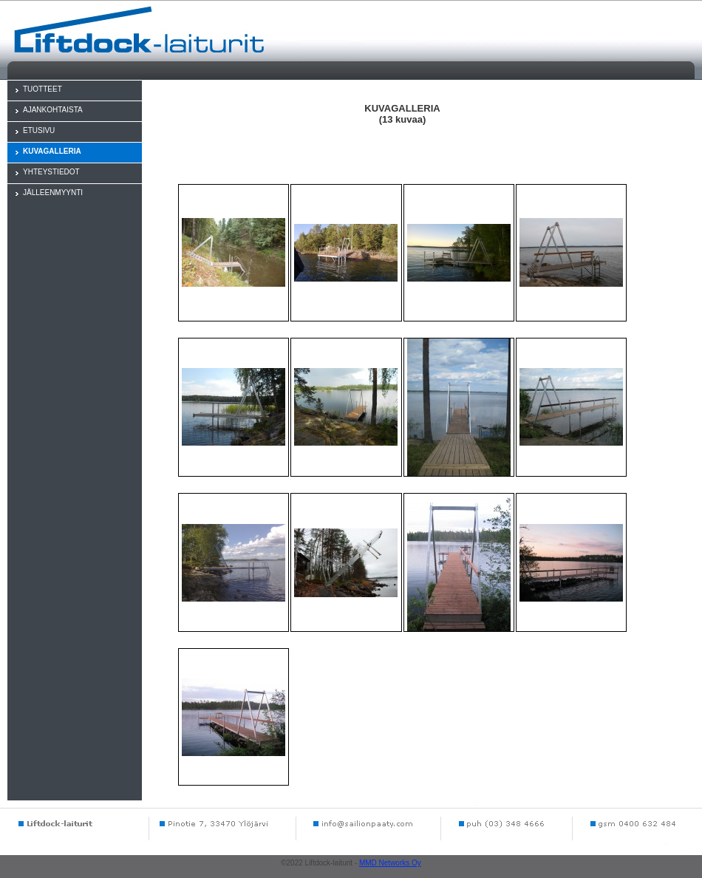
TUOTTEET (42, 89)
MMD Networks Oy (390, 863)
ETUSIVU (39, 130)
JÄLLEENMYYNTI (53, 192)
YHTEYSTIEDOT (51, 172)
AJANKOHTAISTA (53, 110)
